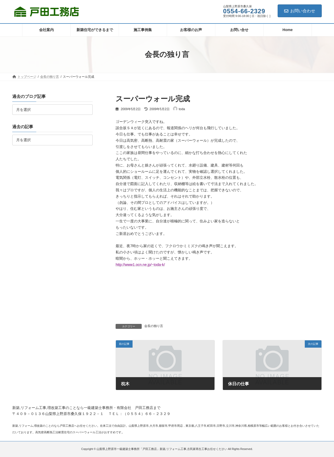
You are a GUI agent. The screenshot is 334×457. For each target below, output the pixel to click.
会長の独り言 (153, 326)
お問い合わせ (299, 11)
